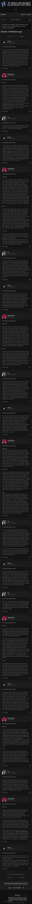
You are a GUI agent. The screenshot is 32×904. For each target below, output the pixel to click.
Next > (22, 36)
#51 (29, 515)
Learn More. (10, 28)
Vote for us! (17, 895)
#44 (29, 162)
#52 (29, 557)
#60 (29, 868)
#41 (29, 68)
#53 (29, 587)
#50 (29, 434)
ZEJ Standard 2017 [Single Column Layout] (15, 883)
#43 (29, 131)
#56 (29, 712)
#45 (29, 246)
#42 (29, 111)
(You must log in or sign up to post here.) (16, 874)
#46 (29, 279)
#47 (29, 309)
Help (9, 887)
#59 (29, 841)
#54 (29, 611)
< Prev (9, 36)
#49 (29, 401)
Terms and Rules (16, 887)
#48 (29, 367)
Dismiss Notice (27, 895)
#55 (29, 678)
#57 (29, 765)
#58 (29, 792)
